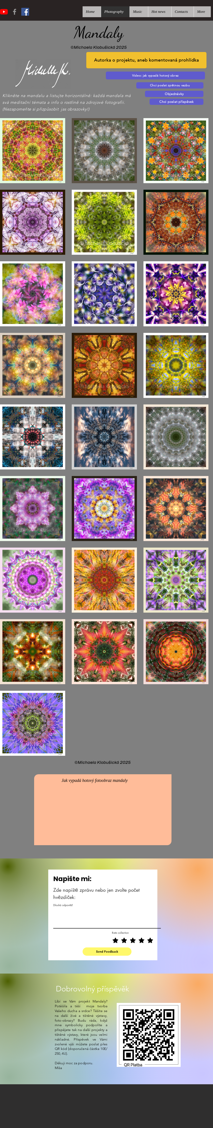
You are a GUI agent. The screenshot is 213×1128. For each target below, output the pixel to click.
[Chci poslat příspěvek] (176, 102)
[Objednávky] (174, 94)
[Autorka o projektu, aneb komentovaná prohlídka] (146, 60)
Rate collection (120, 932)
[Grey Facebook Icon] (14, 12)
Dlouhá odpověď (63, 905)
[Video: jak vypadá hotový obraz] (155, 75)
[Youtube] (4, 12)
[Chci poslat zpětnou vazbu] (169, 85)
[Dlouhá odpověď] (107, 918)
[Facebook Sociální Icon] (25, 12)
